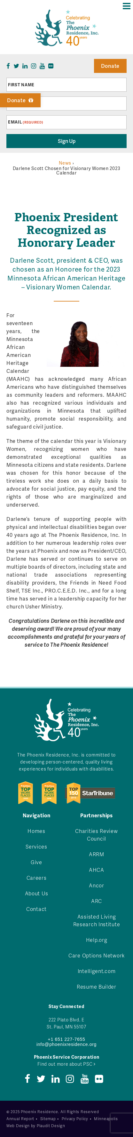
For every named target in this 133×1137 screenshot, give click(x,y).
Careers (37, 877)
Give (36, 862)
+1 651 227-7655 (66, 1039)
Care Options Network (96, 955)
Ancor (96, 885)
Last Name (20, 103)
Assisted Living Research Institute (96, 920)
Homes (36, 831)
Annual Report (20, 1118)
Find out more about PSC (66, 1064)
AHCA (96, 869)
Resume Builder (96, 986)
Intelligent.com (97, 971)
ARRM (96, 854)
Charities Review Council (96, 834)
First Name (21, 85)
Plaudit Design (51, 1125)
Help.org (96, 939)
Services (36, 846)
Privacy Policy (75, 1118)
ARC (96, 901)
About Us (36, 893)
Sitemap (48, 1118)
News (65, 163)
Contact (36, 909)
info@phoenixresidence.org (66, 1044)
